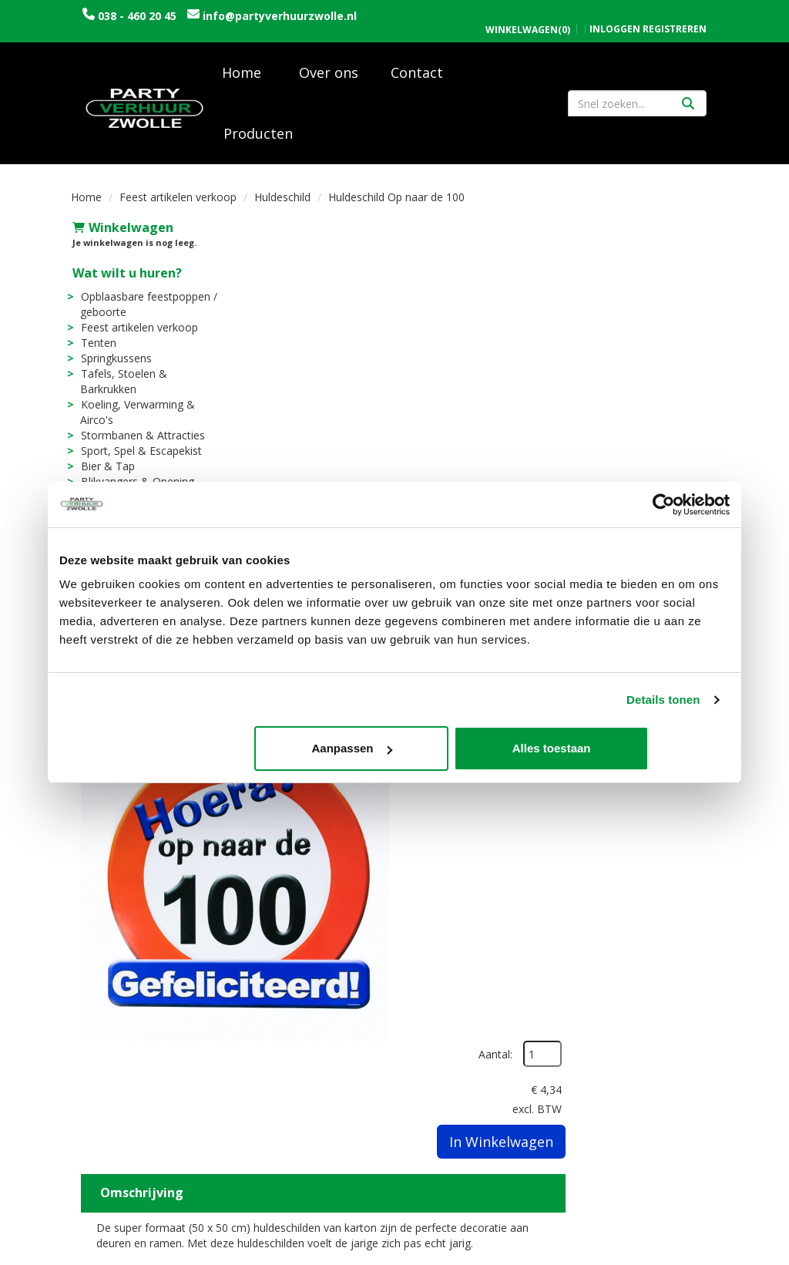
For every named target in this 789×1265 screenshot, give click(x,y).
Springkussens (114, 362)
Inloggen (614, 12)
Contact (417, 77)
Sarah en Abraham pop (302, 1067)
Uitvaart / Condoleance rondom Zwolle (303, 1044)
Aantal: (636, 268)
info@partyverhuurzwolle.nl (159, 31)
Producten (258, 138)
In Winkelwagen (642, 355)
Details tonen (663, 699)
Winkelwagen (121, 232)
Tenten (97, 347)
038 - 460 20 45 (137, 15)
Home (241, 77)
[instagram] (704, 1252)
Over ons (328, 77)
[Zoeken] (688, 108)
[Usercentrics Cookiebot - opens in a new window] (662, 504)
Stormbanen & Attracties (141, 439)
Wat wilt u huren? (125, 277)
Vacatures (267, 990)
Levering (430, 974)
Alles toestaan (619, 748)
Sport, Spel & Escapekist (139, 455)
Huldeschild (282, 201)
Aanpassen (393, 748)
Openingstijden (617, 974)
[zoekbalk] (637, 108)
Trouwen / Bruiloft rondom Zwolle (290, 1013)
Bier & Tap (106, 470)
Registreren (675, 12)
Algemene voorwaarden (640, 1005)
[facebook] (676, 1252)
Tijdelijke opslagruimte (303, 1082)
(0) (527, 14)
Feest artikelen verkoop (178, 201)
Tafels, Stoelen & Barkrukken (122, 386)
